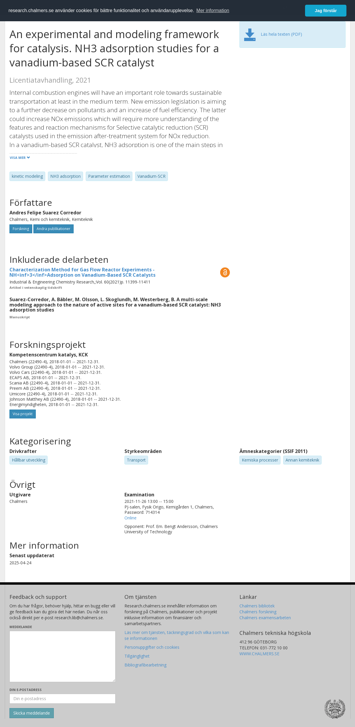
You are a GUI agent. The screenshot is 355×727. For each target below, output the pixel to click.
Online (130, 518)
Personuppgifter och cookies (151, 647)
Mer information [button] (212, 10)
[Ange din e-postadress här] (62, 699)
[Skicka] (31, 713)
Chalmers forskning (257, 611)
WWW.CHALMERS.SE (259, 653)
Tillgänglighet (137, 656)
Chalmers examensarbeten (265, 617)
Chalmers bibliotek (257, 606)
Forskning (21, 228)
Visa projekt (23, 413)
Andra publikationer (53, 228)
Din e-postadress (25, 689)
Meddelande (20, 627)
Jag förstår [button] (326, 10)
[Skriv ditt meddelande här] (62, 656)
